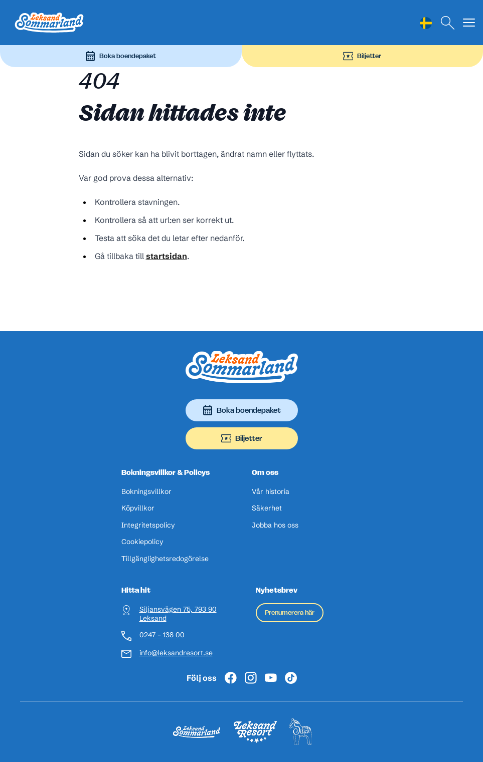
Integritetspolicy (148, 525)
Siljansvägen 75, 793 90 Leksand (178, 614)
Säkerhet (267, 508)
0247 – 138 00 (162, 635)
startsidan (166, 256)
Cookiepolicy (142, 542)
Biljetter (362, 56)
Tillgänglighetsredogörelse (165, 559)
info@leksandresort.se (176, 653)
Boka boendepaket (120, 56)
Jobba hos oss (275, 525)
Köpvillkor (137, 508)
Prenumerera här (289, 612)
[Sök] (448, 23)
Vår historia (270, 491)
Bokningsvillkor (146, 491)
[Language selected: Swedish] (426, 23)
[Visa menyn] (469, 23)
